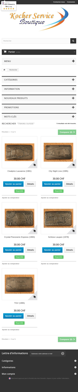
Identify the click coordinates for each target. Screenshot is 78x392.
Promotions (11, 107)
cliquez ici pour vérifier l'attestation (58, 378)
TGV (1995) (19, 303)
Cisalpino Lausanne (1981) (19, 171)
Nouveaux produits (16, 98)
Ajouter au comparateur (10, 198)
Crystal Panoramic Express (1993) (19, 237)
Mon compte (8, 373)
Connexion (71, 2)
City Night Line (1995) (58, 171)
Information (12, 88)
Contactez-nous (59, 2)
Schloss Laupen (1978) (58, 237)
